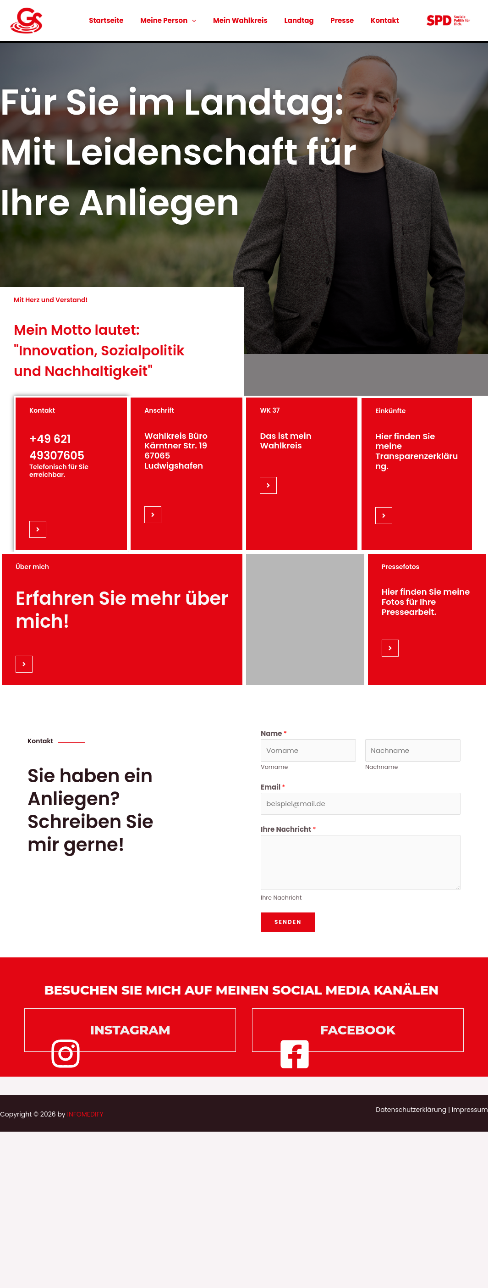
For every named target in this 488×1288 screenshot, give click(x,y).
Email (273, 787)
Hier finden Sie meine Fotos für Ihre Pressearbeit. (426, 601)
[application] (196, 21)
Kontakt (377, 20)
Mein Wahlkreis (241, 20)
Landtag (297, 20)
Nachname (381, 767)
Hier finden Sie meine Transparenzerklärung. (416, 451)
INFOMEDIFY (85, 1114)
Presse (337, 20)
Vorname (274, 767)
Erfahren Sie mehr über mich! (122, 610)
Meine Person (173, 21)
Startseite (114, 20)
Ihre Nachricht (288, 829)
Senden (288, 922)
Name (274, 733)
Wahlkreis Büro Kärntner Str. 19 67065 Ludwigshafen (176, 450)
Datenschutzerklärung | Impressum (432, 1109)
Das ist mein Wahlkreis (285, 441)
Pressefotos (400, 566)
